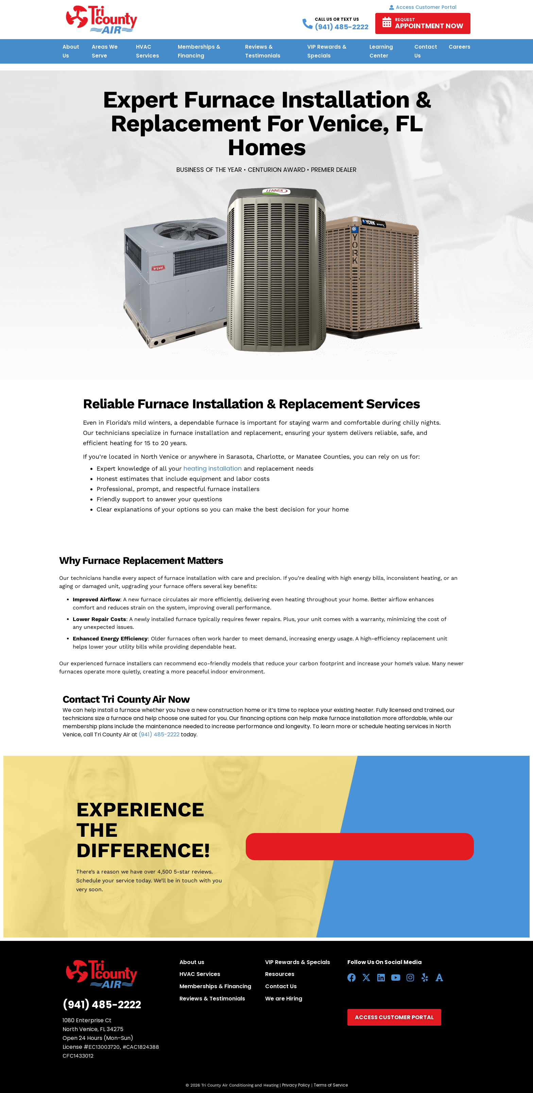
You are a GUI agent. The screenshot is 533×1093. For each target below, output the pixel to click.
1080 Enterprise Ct (87, 1020)
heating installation (213, 468)
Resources (279, 974)
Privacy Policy (296, 1085)
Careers (459, 46)
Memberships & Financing (215, 986)
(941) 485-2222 (159, 734)
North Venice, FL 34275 (93, 1029)
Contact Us (281, 986)
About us (191, 962)
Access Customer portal (423, 7)
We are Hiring (283, 998)
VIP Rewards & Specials (297, 962)
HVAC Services (199, 974)
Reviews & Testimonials (212, 998)
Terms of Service (331, 1085)
